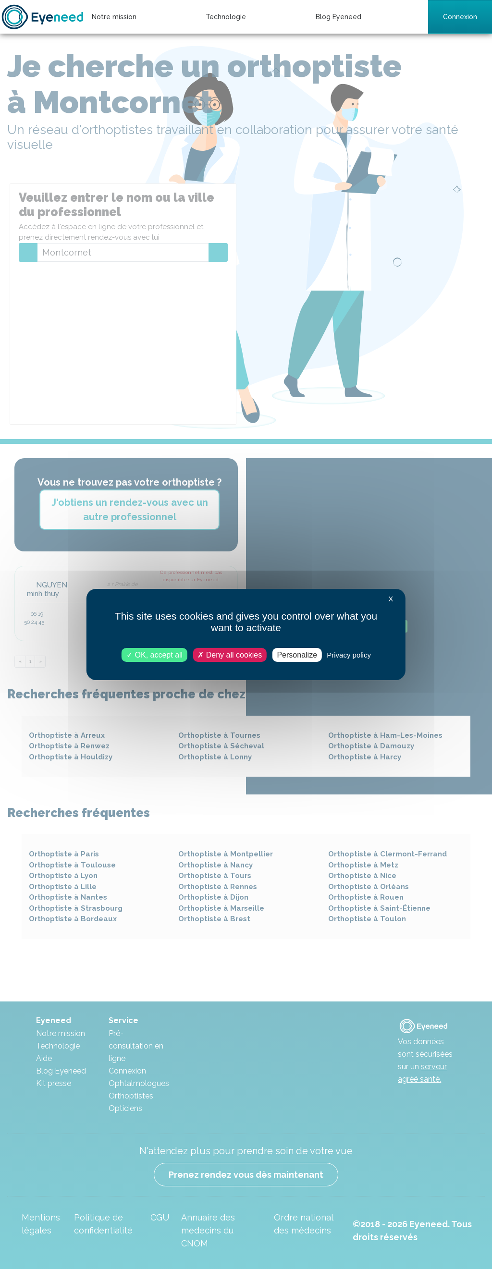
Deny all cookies (229, 655)
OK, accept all (154, 655)
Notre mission (114, 17)
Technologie (226, 17)
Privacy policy (349, 655)
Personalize (297, 655)
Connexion (460, 17)
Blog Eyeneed (338, 17)
